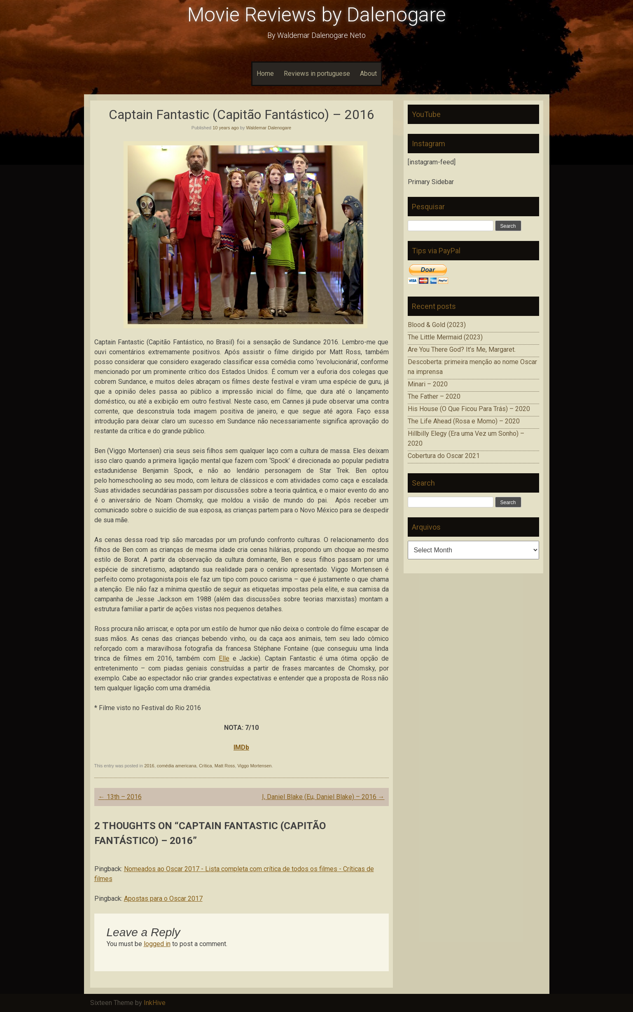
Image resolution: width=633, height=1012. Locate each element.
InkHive (155, 1003)
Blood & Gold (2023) (437, 325)
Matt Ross (225, 765)
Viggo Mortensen (254, 765)
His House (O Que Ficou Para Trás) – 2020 (469, 409)
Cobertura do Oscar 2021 (444, 456)
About (368, 73)
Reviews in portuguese (317, 73)
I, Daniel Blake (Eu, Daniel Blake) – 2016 (323, 797)
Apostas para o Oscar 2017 (163, 898)
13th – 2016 (120, 797)
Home (265, 73)
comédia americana (176, 765)
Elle (224, 658)
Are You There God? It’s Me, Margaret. (462, 349)
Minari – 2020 (428, 384)
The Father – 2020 (434, 396)
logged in (157, 944)
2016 (149, 765)
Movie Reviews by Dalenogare (316, 14)
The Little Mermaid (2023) (445, 337)
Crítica (205, 765)
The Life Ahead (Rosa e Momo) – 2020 (464, 421)
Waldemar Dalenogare (269, 127)
